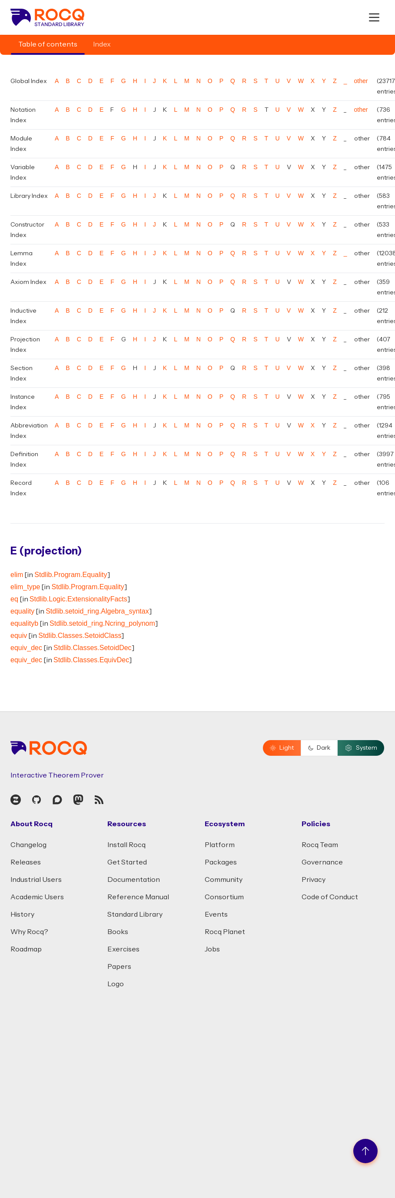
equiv (18, 635)
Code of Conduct (330, 897)
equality (22, 611)
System (361, 748)
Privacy (313, 879)
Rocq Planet (225, 931)
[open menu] (374, 17)
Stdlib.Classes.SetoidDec (92, 647)
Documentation (133, 879)
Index (102, 44)
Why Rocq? (29, 931)
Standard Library (135, 914)
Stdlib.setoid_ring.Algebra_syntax (97, 611)
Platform (220, 844)
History (22, 914)
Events (216, 914)
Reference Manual (138, 897)
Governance (322, 862)
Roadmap (26, 949)
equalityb (24, 623)
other (361, 80)
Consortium (224, 897)
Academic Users (37, 897)
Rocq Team (320, 844)
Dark (319, 748)
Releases (25, 862)
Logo (115, 984)
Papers (119, 966)
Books (117, 931)
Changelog (28, 844)
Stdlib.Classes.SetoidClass (79, 635)
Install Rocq (126, 844)
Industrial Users (36, 879)
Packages (221, 862)
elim (16, 574)
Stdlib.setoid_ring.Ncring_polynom (102, 623)
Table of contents (47, 44)
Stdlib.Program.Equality (70, 574)
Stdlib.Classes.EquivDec (91, 660)
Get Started (127, 862)
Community (223, 879)
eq (14, 599)
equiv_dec (26, 647)
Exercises (123, 949)
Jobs (212, 949)
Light (282, 748)
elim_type (25, 587)
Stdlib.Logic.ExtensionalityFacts (78, 599)
